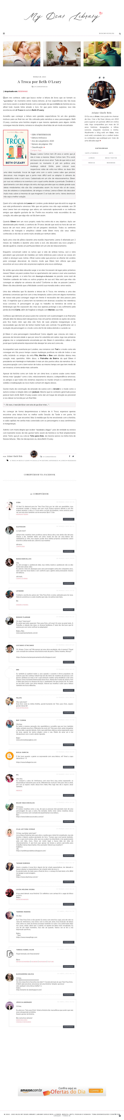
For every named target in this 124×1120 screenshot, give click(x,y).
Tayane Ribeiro (23, 863)
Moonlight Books (22, 514)
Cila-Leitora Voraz (25, 829)
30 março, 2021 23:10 (65, 862)
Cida (18, 502)
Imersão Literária (22, 605)
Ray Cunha (21, 720)
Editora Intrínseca (50, 460)
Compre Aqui (35, 150)
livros (63, 460)
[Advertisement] (100, 207)
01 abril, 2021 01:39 (65, 911)
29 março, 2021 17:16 (65, 802)
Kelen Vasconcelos (25, 803)
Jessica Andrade (24, 1002)
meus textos (111, 158)
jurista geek (20, 546)
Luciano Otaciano (25, 645)
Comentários (40, 86)
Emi (17, 669)
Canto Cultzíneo (21, 578)
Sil (17, 774)
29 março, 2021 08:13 (65, 669)
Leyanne (20, 591)
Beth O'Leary (24, 460)
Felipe (19, 698)
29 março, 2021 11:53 (65, 752)
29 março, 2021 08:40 (65, 697)
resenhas (72, 460)
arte (111, 153)
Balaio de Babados (22, 899)
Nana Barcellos (23, 559)
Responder (68, 519)
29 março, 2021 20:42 (65, 828)
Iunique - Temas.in (62, 1115)
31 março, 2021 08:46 (65, 889)
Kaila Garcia (22, 752)
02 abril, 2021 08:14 (65, 973)
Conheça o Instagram (23, 1022)
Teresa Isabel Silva (25, 949)
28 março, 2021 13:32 (65, 502)
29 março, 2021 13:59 (65, 774)
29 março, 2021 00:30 (65, 616)
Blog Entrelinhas (22, 708)
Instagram (42, 961)
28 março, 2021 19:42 (65, 590)
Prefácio (19, 790)
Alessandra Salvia (25, 974)
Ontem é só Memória (23, 961)
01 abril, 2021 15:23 (65, 949)
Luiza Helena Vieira (25, 889)
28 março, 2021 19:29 (65, 558)
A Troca (13, 460)
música (92, 162)
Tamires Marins (23, 912)
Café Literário (91, 153)
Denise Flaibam (23, 617)
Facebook (34, 961)
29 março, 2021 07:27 (65, 645)
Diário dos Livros (21, 1020)
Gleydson (21, 526)
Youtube (51, 961)
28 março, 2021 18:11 (65, 526)
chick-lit (36, 460)
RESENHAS (22, 91)
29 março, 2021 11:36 (65, 719)
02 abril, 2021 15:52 (65, 1001)
